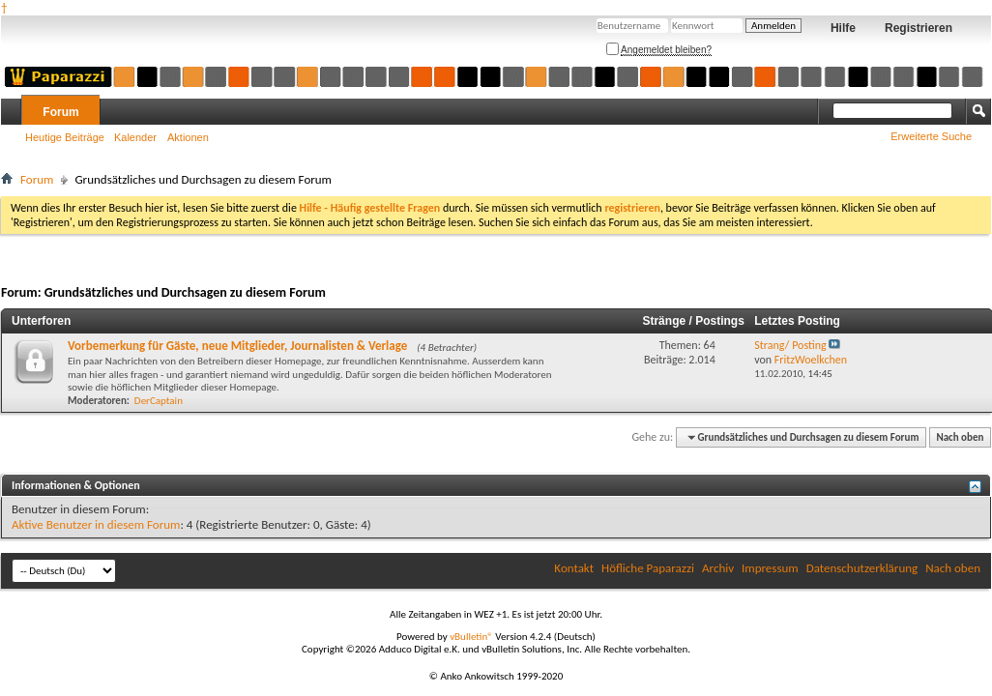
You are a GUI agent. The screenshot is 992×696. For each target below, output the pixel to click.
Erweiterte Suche (931, 136)
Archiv (718, 568)
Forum (60, 112)
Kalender (135, 137)
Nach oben (959, 437)
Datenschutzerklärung (862, 568)
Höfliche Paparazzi (647, 568)
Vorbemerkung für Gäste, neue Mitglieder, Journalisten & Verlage (237, 345)
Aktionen (188, 137)
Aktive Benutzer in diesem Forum (96, 524)
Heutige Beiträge (64, 137)
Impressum (770, 568)
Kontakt (574, 568)
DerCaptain (158, 400)
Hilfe (843, 28)
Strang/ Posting (790, 345)
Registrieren (918, 28)
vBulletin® (471, 636)
